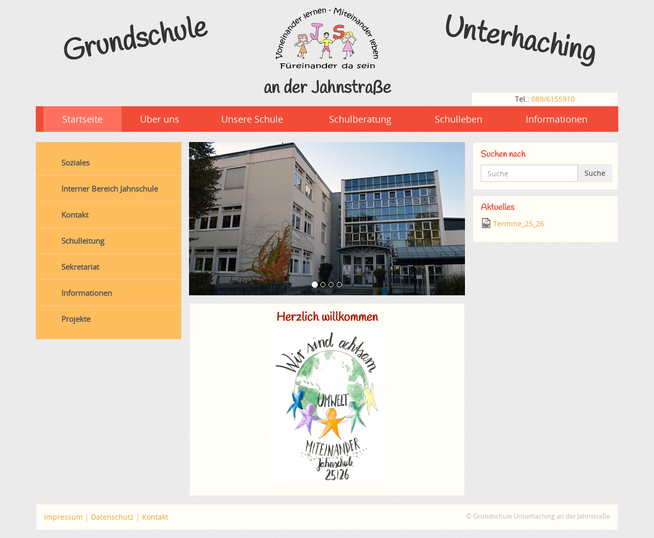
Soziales (75, 162)
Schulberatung (360, 119)
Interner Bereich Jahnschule (109, 188)
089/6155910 (553, 99)
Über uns (159, 119)
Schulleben (458, 119)
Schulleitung (82, 241)
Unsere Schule (252, 119)
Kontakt (74, 214)
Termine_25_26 (518, 223)
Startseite (82, 119)
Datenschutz (112, 517)
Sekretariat (80, 267)
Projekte (75, 319)
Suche (595, 173)
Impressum (63, 517)
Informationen (557, 119)
